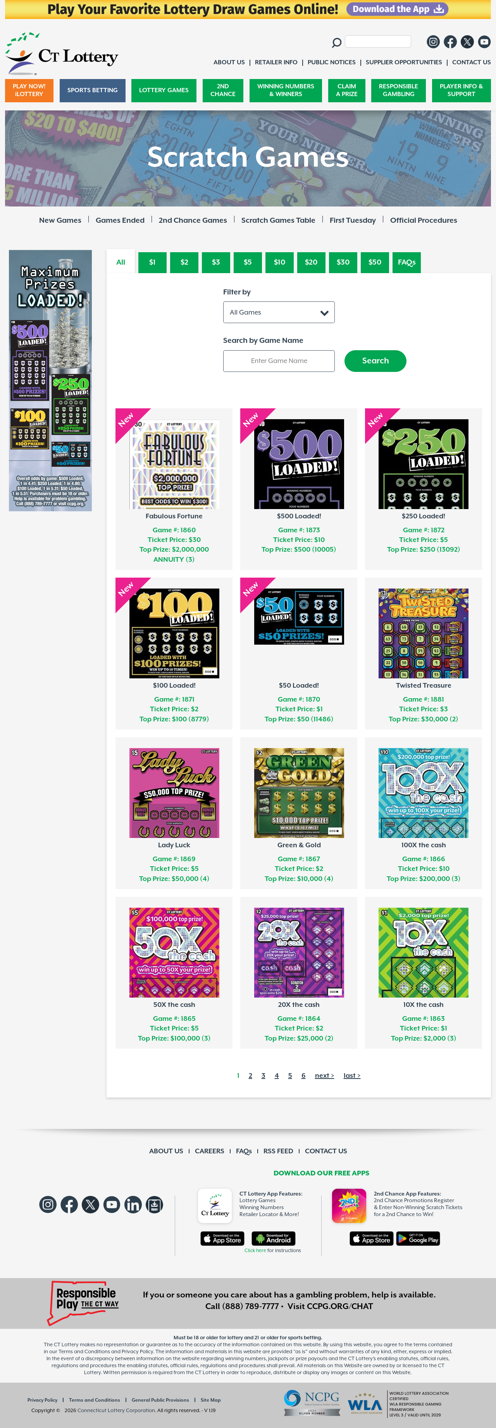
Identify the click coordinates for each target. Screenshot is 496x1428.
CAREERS (209, 1151)
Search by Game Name (263, 340)
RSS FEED (278, 1151)
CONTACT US (326, 1151)
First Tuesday (353, 220)
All (120, 262)
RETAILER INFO (276, 62)
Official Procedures (423, 220)
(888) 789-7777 (250, 1306)
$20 (311, 262)
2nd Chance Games (193, 220)
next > (324, 1076)
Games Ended (120, 220)
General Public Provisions (160, 1400)
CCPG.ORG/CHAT (340, 1306)
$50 (375, 262)
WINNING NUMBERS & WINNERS (285, 90)
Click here (255, 1251)
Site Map (211, 1400)
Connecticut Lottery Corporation (116, 1411)
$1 (152, 262)
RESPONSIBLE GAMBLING (398, 90)
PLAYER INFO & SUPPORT (461, 90)
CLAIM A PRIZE (347, 90)
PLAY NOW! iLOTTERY (29, 90)
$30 (343, 262)
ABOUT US (166, 1151)
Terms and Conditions (94, 1400)
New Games (60, 220)
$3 (216, 262)
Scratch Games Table (278, 220)
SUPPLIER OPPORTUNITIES (404, 62)
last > (352, 1076)
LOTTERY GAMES (164, 90)
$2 (184, 262)
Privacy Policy (42, 1400)
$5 (248, 262)
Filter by (237, 292)
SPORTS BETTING (92, 90)
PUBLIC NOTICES (332, 62)
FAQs (407, 262)
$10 (280, 262)
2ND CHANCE (223, 90)
